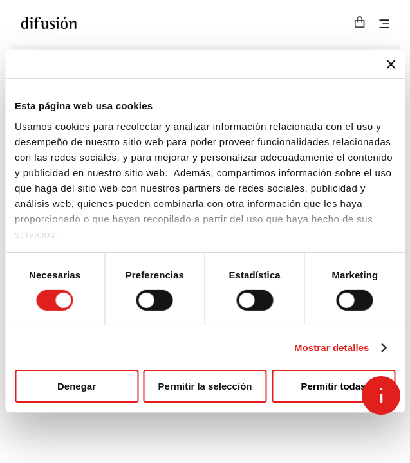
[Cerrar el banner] (390, 64)
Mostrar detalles (331, 347)
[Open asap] (381, 395)
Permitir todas (333, 386)
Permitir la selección (205, 386)
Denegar (76, 386)
